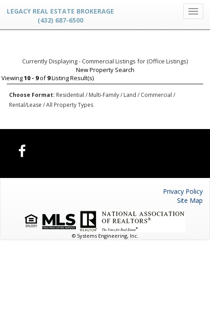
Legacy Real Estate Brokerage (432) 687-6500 (60, 15)
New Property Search (105, 70)
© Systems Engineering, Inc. (105, 235)
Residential (70, 95)
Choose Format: (32, 95)
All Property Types (69, 105)
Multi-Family (104, 95)
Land (130, 95)
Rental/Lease (25, 105)
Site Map (190, 200)
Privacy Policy (183, 191)
